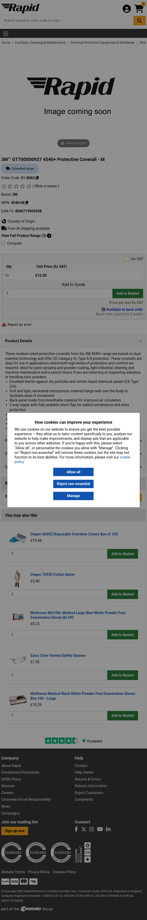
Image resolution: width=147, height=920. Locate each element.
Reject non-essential (73, 484)
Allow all (73, 472)
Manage (73, 496)
